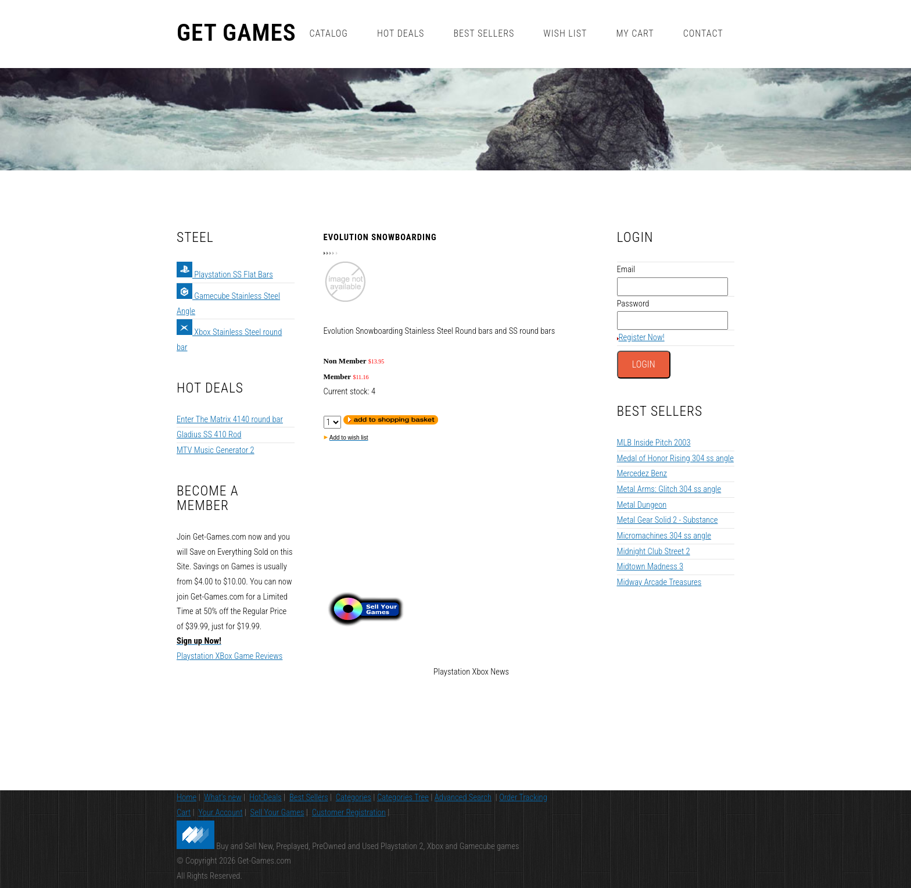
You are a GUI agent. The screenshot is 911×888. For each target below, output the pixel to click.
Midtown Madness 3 (650, 566)
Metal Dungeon (642, 505)
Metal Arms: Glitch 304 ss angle (669, 489)
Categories (353, 797)
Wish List (565, 33)
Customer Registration (349, 812)
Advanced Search (463, 797)
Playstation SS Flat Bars (225, 274)
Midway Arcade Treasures (659, 582)
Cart (184, 812)
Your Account (220, 812)
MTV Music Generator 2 (215, 450)
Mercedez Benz (642, 473)
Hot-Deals (265, 797)
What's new (223, 797)
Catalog (328, 33)
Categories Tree (403, 797)
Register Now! (642, 337)
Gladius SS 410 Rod (209, 434)
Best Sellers (483, 33)
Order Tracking (523, 797)
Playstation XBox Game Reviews (229, 656)
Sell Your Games (277, 812)
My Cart (635, 33)
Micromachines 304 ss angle (664, 535)
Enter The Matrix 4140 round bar (230, 419)
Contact (703, 33)
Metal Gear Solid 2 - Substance (667, 520)
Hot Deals (401, 33)
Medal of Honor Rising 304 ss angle (675, 458)
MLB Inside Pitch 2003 (654, 442)
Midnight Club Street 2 (653, 551)
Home (186, 797)
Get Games (236, 33)
